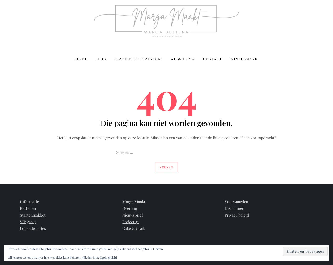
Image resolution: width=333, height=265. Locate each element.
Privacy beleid (237, 214)
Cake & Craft (133, 228)
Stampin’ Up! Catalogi (138, 59)
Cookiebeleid (108, 257)
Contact (212, 59)
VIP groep (28, 221)
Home (81, 59)
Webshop (182, 59)
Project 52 (130, 221)
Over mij (129, 208)
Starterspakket (33, 214)
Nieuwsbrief (132, 214)
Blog (101, 59)
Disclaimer (234, 208)
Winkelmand (244, 59)
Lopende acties (33, 228)
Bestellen (28, 208)
